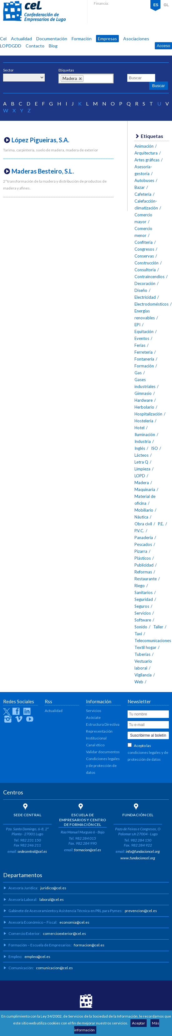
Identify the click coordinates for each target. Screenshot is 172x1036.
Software (142, 619)
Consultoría (145, 269)
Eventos (141, 338)
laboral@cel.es (51, 899)
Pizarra (140, 551)
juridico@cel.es (53, 888)
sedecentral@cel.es (32, 851)
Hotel (139, 427)
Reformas (143, 571)
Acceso (163, 45)
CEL (34, 11)
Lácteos (141, 455)
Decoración (144, 283)
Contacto (35, 45)
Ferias (139, 345)
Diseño (140, 290)
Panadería (143, 537)
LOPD (139, 475)
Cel (3, 38)
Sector (8, 70)
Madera (141, 482)
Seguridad (143, 599)
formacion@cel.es (87, 849)
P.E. (161, 523)
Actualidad (21, 38)
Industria (142, 441)
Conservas (144, 255)
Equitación (144, 331)
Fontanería (144, 358)
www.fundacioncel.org (137, 858)
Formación (82, 38)
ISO (154, 448)
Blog (53, 45)
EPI (137, 324)
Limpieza (142, 468)
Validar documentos (103, 751)
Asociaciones (136, 38)
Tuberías (142, 654)
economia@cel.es (74, 922)
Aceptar (138, 1023)
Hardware (143, 400)
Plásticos (142, 558)
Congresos (144, 249)
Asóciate (93, 717)
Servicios (142, 613)
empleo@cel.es (37, 956)
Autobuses (144, 180)
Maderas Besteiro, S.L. (43, 171)
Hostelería (143, 420)
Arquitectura (146, 152)
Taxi (138, 633)
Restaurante (145, 578)
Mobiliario (143, 510)
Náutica (141, 516)
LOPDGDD (10, 45)
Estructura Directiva (102, 724)
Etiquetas (66, 70)
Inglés (139, 448)
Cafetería (142, 194)
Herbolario (144, 407)
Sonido (140, 626)
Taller (158, 626)
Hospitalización (148, 413)
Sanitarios (143, 592)
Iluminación (144, 434)
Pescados (143, 544)
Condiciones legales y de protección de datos (103, 765)
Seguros (141, 606)
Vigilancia (143, 674)
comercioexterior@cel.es (64, 933)
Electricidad (145, 297)
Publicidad (144, 564)
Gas (138, 372)
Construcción (146, 262)
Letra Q (141, 461)
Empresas (107, 38)
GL (166, 5)
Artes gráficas (146, 159)
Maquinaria (144, 489)
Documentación (51, 38)
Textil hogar (145, 647)
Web (138, 681)
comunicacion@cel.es (54, 967)
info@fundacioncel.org (143, 851)
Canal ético (95, 745)
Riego (139, 585)
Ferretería (143, 352)
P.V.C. (139, 530)
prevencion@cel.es (141, 910)
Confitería (143, 242)
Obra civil (143, 523)
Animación (144, 146)
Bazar (139, 187)
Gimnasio (143, 393)
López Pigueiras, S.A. (40, 140)
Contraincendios (149, 276)
